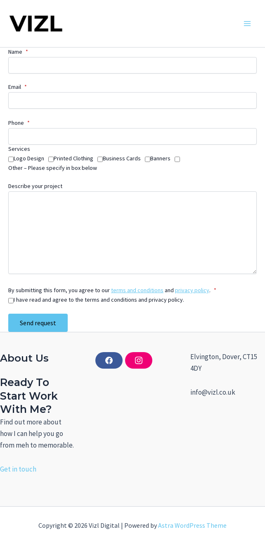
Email (17, 87)
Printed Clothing (73, 158)
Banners (160, 158)
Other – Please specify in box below (52, 168)
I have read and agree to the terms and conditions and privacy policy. (99, 299)
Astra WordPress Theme (192, 525)
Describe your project (35, 186)
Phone (19, 122)
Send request (38, 323)
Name (18, 51)
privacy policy (192, 290)
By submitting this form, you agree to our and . (112, 290)
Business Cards (122, 158)
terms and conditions (137, 290)
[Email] (132, 100)
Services (19, 148)
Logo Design (29, 158)
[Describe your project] (132, 232)
